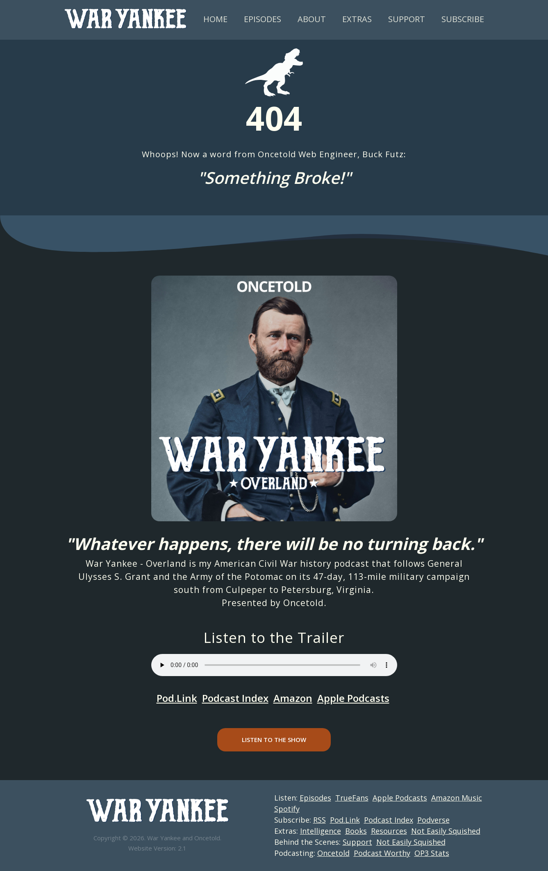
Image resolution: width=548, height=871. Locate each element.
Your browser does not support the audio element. (274, 665)
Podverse (433, 820)
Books (356, 831)
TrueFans (351, 798)
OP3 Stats (431, 853)
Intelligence (320, 831)
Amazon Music (456, 798)
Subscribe (462, 19)
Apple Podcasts (353, 698)
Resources (389, 831)
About (312, 19)
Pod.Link (177, 698)
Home (215, 19)
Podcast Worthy (382, 853)
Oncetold (303, 603)
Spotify (287, 809)
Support (406, 19)
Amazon (292, 698)
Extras (357, 19)
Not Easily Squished (445, 831)
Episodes (262, 19)
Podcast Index (235, 698)
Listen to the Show (274, 739)
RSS (319, 820)
